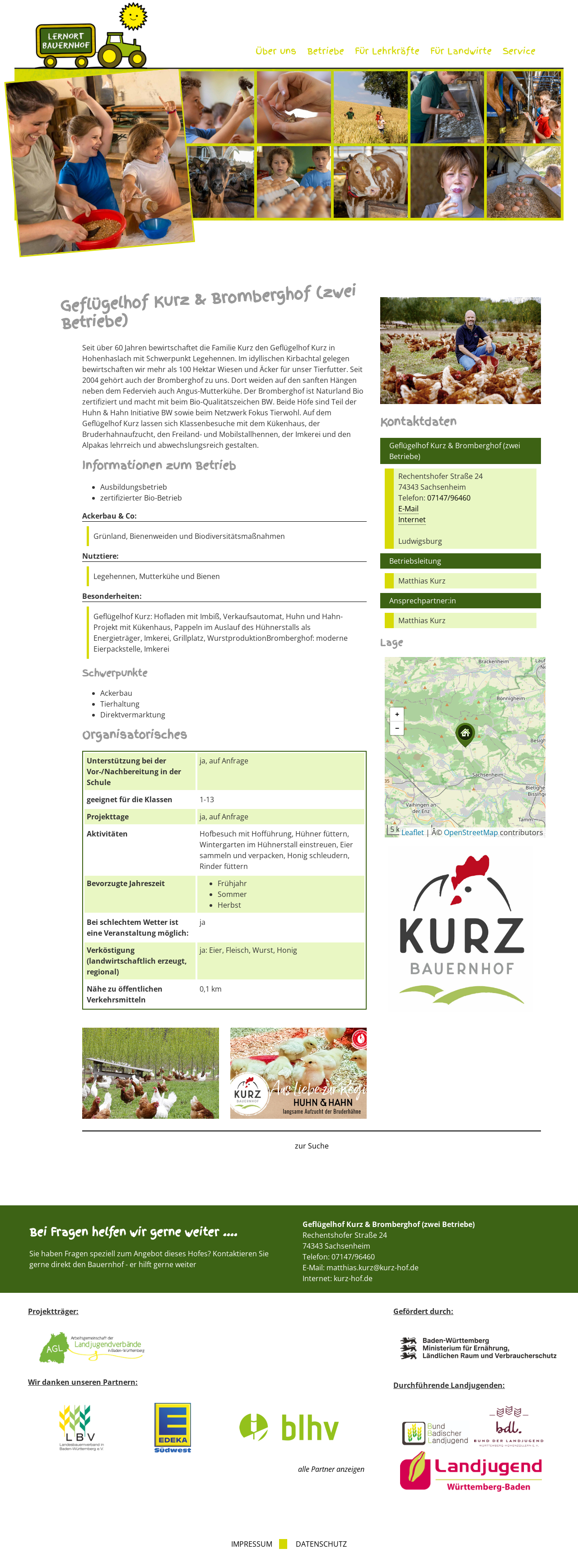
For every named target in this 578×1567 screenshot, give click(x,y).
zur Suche (312, 1146)
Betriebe (325, 51)
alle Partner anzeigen (331, 1469)
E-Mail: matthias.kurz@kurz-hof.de (361, 1268)
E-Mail (408, 509)
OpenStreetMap (471, 832)
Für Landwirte (461, 51)
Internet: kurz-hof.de (338, 1278)
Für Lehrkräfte (387, 51)
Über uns (276, 51)
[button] (465, 735)
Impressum (251, 1544)
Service (519, 51)
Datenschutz (321, 1544)
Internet (412, 519)
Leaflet (412, 832)
